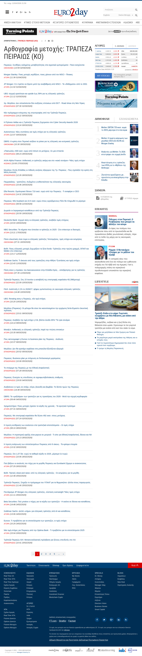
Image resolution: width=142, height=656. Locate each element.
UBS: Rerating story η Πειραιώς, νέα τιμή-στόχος (25, 299)
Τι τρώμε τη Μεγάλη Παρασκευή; (110, 348)
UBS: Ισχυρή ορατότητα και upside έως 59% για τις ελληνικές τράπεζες (34, 94)
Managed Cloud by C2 (23, 652)
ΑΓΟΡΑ (6, 78)
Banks (97, 57)
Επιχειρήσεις (31, 591)
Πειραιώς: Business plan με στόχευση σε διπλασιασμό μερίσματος (32, 358)
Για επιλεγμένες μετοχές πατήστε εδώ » (122, 76)
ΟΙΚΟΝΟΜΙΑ (9, 68)
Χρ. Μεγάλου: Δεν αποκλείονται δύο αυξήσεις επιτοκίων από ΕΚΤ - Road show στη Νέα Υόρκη (44, 103)
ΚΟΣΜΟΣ (7, 164)
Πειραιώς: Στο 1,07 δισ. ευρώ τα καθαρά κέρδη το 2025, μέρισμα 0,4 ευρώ (36, 454)
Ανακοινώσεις (9, 603)
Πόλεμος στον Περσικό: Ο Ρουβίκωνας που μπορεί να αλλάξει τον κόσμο (121, 222)
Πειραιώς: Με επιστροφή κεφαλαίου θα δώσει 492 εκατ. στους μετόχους (34, 415)
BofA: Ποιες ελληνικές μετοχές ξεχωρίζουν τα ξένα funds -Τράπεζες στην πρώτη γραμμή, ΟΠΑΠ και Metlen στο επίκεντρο (46, 250)
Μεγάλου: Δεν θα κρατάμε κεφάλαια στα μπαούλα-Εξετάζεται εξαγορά (33, 349)
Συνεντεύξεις (99, 582)
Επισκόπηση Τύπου (102, 594)
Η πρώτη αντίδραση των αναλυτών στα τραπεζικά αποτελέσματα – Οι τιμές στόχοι (39, 425)
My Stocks (76, 576)
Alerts (74, 579)
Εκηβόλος (121, 579)
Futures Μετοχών (10, 625)
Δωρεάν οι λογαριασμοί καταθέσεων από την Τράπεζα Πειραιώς (31, 210)
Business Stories (101, 606)
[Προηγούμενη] (33, 554)
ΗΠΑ (28, 609)
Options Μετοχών (10, 628)
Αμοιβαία (52, 588)
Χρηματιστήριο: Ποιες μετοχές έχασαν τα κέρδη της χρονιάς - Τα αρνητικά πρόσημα (39, 406)
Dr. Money (98, 576)
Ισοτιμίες (30, 625)
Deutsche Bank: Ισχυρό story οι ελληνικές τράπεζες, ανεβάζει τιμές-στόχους (36, 220)
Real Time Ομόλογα (11, 582)
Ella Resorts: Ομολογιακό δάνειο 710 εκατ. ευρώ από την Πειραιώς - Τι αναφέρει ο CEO (41, 191)
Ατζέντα (98, 600)
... (59, 554)
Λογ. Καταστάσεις (78, 585)
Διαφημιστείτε (82, 565)
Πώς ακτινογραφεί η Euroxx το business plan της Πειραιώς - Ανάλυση (33, 339)
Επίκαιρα (30, 588)
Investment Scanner (56, 594)
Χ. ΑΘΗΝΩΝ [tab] (119, 46)
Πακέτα (6, 594)
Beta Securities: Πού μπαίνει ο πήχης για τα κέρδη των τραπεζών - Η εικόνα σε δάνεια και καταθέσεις (47, 501)
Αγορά (29, 582)
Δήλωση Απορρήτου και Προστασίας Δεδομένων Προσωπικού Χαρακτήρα (78, 640)
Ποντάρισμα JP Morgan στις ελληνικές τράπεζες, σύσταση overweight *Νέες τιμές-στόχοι (42, 492)
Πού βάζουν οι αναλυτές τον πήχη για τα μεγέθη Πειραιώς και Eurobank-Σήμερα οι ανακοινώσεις (45, 463)
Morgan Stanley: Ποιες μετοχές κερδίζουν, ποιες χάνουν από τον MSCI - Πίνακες (38, 74)
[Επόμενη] (63, 554)
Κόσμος (29, 585)
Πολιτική (30, 594)
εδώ (117, 31)
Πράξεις (7, 597)
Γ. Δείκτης (98, 51)
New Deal (121, 582)
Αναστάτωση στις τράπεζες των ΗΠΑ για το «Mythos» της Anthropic (113, 165)
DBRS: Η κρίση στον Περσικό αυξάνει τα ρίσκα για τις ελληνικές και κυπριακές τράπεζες (41, 141)
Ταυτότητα (31, 565)
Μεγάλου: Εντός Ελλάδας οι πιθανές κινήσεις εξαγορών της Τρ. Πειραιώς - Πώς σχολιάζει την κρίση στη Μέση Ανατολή (48, 171)
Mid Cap (98, 60)
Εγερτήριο (98, 597)
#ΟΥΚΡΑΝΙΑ (87, 22)
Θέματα (97, 591)
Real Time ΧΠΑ (9, 579)
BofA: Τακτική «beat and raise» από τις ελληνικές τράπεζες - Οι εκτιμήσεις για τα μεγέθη (41, 473)
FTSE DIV (99, 63)
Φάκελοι (98, 588)
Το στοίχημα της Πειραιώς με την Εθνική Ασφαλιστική (26, 368)
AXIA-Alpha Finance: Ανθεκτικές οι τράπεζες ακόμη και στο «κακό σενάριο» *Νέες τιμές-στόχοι (44, 160)
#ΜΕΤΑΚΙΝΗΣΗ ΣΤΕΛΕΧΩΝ (108, 22)
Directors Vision (100, 603)
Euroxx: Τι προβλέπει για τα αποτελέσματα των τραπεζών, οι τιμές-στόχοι (35, 521)
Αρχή (133, 565)
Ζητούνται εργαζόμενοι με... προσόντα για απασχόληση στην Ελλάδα (114, 177)
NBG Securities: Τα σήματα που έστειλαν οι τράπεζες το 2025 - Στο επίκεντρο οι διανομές (42, 229)
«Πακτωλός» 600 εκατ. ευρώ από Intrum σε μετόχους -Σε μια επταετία (34, 151)
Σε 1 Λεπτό (31, 606)
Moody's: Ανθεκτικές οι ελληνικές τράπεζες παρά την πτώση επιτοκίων (34, 329)
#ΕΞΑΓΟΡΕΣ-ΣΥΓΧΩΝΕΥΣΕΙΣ (66, 22)
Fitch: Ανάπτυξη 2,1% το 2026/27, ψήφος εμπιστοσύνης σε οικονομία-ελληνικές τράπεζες (42, 289)
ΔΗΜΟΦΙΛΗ (102, 119)
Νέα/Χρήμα (53, 579)
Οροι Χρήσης (68, 565)
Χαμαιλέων (122, 576)
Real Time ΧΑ (9, 576)
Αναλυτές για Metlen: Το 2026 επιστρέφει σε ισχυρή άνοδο (113, 153)
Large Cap (99, 54)
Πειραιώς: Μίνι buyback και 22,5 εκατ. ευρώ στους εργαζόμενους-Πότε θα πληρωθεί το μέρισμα (44, 201)
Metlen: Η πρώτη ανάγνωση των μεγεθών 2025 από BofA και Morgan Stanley (114, 141)
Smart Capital (100, 609)
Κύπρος (29, 597)
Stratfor (62, 621)
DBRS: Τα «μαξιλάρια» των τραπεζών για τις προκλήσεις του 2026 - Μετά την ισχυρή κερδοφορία (45, 396)
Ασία (28, 615)
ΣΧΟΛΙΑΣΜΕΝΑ (128, 119)
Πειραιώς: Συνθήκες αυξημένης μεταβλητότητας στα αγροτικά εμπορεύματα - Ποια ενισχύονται (44, 65)
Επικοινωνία (44, 565)
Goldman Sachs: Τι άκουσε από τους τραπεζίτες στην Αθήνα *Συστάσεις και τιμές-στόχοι (42, 260)
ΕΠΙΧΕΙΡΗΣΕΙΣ (9, 106)
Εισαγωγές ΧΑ (54, 585)
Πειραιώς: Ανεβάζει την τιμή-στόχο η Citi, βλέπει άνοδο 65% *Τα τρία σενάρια (37, 320)
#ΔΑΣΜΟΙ (128, 22)
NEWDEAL (113, 216)
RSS (74, 588)
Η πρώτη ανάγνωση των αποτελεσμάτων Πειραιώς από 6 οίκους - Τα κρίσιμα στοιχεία (40, 444)
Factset (72, 621)
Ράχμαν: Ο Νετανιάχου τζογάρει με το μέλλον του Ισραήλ (121, 252)
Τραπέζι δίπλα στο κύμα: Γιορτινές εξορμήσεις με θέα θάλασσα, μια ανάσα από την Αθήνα (115, 315)
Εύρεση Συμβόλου (10, 588)
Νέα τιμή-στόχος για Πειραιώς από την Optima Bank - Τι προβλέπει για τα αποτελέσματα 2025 (44, 530)
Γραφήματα (76, 582)
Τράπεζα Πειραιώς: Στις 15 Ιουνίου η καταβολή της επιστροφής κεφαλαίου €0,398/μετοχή (42, 279)
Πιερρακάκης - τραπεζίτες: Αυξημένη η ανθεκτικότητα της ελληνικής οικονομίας (37, 182)
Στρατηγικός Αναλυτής (126, 585)
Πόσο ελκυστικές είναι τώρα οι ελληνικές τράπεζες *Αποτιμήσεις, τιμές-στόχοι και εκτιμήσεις (43, 239)
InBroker (67, 630)
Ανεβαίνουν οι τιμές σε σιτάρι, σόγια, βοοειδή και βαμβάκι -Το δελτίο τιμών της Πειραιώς (41, 387)
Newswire (30, 576)
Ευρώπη (30, 612)
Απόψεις (98, 579)
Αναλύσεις (53, 591)
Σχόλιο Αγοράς (9, 585)
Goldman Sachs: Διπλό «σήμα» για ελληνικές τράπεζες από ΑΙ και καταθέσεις (37, 511)
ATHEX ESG (99, 66)
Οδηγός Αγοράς (55, 582)
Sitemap (56, 565)
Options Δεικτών (10, 621)
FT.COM (112, 246)
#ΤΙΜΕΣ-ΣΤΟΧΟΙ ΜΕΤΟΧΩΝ (37, 22)
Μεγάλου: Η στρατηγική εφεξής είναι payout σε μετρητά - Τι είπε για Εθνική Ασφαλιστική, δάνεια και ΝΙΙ (48, 435)
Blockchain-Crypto (56, 597)
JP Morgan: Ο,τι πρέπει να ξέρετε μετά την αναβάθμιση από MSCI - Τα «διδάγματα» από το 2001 (45, 84)
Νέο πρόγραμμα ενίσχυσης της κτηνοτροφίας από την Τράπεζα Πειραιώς (35, 113)
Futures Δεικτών (10, 618)
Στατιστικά (7, 591)
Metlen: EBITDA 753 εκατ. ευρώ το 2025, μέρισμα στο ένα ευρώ (114, 128)
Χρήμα (29, 618)
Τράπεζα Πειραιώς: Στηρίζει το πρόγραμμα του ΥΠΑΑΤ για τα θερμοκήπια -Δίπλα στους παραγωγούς (47, 482)
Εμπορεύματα (32, 621)
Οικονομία (30, 579)
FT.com (53, 621)
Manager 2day (100, 585)
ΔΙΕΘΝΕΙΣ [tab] (132, 46)
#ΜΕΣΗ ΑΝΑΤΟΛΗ (12, 22)
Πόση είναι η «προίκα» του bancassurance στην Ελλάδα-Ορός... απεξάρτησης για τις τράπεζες (44, 270)
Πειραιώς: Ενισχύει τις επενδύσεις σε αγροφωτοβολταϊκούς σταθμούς (33, 377)
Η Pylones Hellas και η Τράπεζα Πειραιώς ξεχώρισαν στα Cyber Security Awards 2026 (41, 122)
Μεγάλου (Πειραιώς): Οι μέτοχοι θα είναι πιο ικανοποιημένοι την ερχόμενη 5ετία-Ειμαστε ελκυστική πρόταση (46, 309)
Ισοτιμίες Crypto (32, 628)
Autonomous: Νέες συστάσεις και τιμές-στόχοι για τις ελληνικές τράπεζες (35, 132)
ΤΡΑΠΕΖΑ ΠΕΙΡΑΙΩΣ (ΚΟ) (28, 41)
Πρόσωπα (53, 576)
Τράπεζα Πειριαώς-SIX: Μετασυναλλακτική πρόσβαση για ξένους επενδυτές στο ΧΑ (40, 540)
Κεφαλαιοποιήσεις (10, 600)
